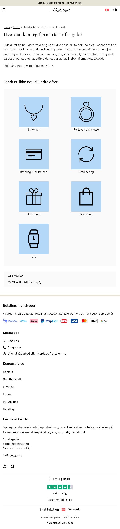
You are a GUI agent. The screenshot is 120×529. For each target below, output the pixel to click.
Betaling (8, 409)
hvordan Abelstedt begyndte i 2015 (36, 427)
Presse (7, 394)
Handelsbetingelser (51, 517)
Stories (16, 27)
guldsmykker (44, 65)
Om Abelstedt (12, 379)
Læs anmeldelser (58, 499)
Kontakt (8, 371)
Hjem (7, 27)
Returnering (10, 401)
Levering (8, 386)
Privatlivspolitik (72, 517)
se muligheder (74, 3)
